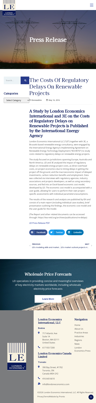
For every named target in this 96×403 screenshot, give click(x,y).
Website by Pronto (57, 396)
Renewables (37, 100)
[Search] (25, 80)
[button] (38, 232)
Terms (46, 396)
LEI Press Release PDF (39, 223)
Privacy (40, 396)
